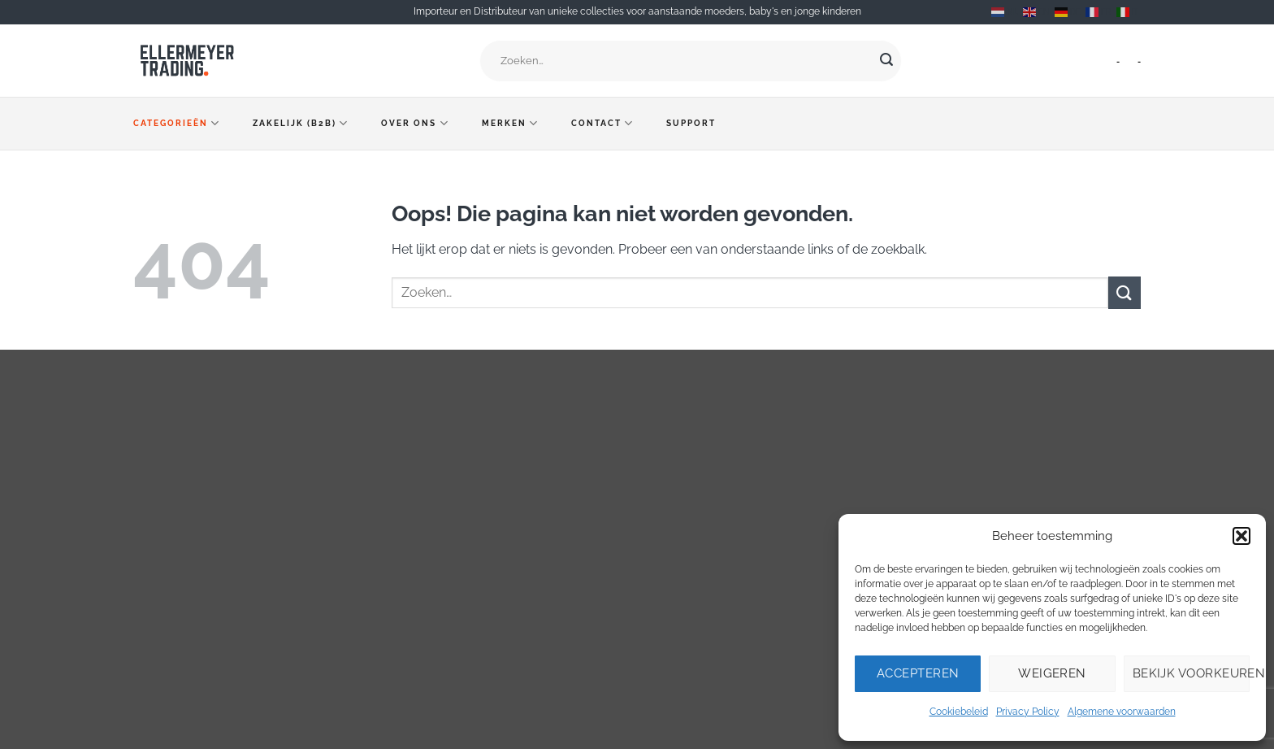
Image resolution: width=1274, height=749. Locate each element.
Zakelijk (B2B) (301, 123)
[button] (1241, 536)
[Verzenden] (886, 61)
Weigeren (1052, 673)
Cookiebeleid (959, 711)
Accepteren (918, 673)
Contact (602, 123)
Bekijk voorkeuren (1191, 673)
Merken (510, 123)
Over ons (414, 123)
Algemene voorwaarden (1122, 711)
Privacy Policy (1028, 711)
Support (691, 123)
